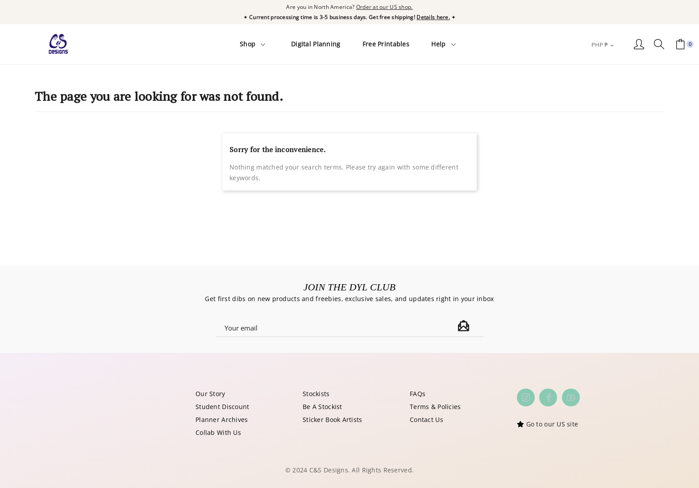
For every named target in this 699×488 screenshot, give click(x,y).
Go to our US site (552, 423)
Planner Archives (222, 418)
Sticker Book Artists (332, 418)
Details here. (433, 16)
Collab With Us (218, 431)
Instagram (526, 396)
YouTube (571, 396)
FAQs (417, 393)
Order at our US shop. (384, 6)
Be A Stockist (322, 405)
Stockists (316, 393)
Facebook (548, 396)
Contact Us (426, 418)
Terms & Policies (435, 405)
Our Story (210, 393)
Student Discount (222, 405)
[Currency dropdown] (603, 44)
